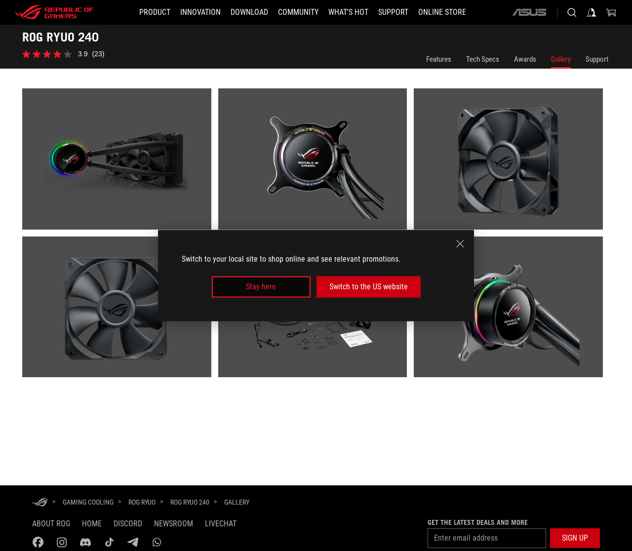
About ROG (51, 523)
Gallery (561, 59)
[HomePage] (40, 503)
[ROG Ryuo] (142, 502)
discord (128, 523)
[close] (460, 244)
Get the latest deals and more (478, 522)
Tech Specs (482, 59)
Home (92, 523)
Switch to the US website (368, 286)
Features (438, 59)
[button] (575, 538)
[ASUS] (529, 12)
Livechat (221, 523)
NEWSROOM (173, 523)
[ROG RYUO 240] (189, 502)
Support (597, 59)
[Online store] (442, 12)
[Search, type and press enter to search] (572, 12)
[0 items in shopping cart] (611, 12)
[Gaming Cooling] (88, 502)
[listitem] (120, 162)
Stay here (261, 286)
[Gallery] (236, 502)
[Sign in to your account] (591, 12)
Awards (525, 59)
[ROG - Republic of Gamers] (54, 12)
